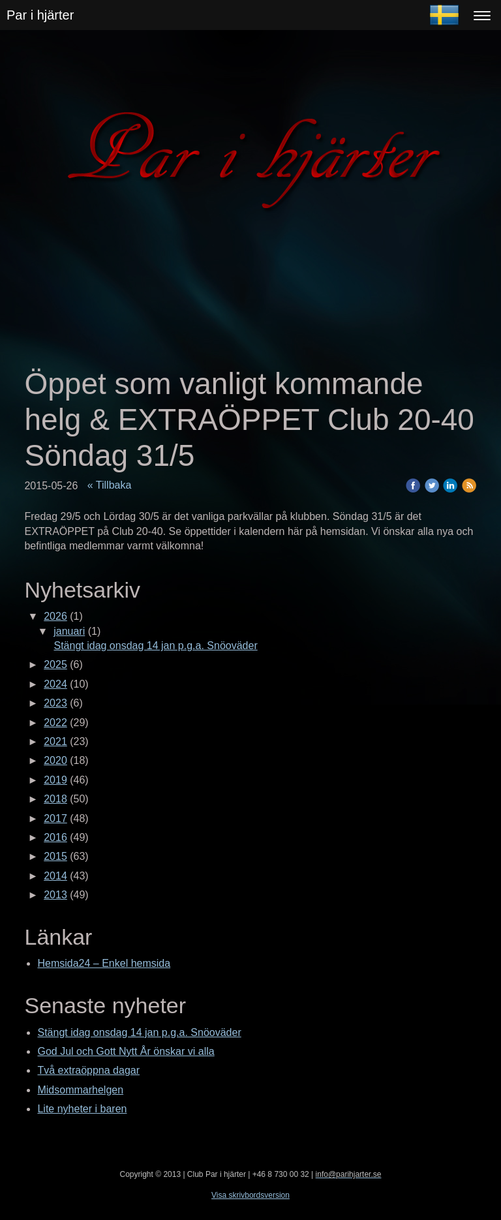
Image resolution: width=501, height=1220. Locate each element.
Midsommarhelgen (80, 1089)
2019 (55, 779)
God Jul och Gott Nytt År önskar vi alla (125, 1051)
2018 (55, 798)
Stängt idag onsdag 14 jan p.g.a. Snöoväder (155, 645)
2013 (55, 894)
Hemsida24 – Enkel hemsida (103, 963)
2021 (55, 741)
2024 (55, 684)
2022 (55, 722)
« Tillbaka (109, 485)
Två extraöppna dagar (88, 1070)
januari (69, 631)
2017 (55, 818)
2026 (55, 616)
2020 (55, 760)
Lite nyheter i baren (82, 1108)
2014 (55, 875)
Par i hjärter (40, 15)
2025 (55, 664)
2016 (55, 837)
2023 (55, 703)
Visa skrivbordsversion (250, 1195)
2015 (55, 856)
